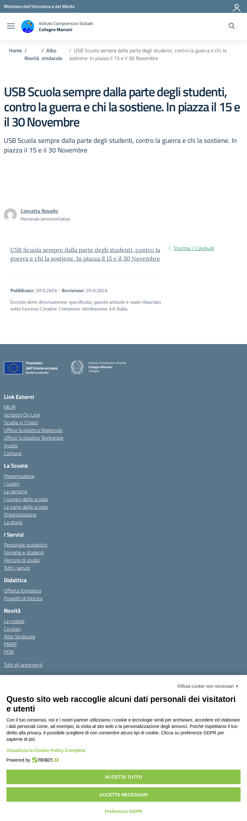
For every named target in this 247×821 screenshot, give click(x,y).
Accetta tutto (123, 777)
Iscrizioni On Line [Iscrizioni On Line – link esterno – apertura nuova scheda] (22, 415)
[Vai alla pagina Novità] (31, 58)
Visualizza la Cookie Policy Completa (46, 750)
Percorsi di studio (22, 560)
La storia (13, 522)
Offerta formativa (22, 590)
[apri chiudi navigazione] (11, 26)
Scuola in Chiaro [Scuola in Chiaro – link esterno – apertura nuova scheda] (21, 422)
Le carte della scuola (26, 507)
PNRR (10, 644)
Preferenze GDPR (123, 811)
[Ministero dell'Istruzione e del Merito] (39, 6)
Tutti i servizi (17, 568)
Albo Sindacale (19, 636)
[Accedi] (237, 6)
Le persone (15, 491)
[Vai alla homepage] (57, 26)
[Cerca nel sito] (232, 26)
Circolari (12, 629)
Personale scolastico (25, 545)
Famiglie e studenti (24, 552)
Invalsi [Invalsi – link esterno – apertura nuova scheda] (11, 445)
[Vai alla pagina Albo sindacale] (51, 54)
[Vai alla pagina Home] (15, 50)
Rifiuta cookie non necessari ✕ (208, 686)
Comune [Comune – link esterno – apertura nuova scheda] (13, 453)
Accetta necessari (123, 794)
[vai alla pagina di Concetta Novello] (39, 211)
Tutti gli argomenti (23, 665)
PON (9, 652)
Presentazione (19, 476)
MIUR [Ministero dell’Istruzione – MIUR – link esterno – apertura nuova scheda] (10, 407)
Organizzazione (20, 514)
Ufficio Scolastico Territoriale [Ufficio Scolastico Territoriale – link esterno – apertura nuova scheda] (33, 438)
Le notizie (14, 621)
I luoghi (11, 484)
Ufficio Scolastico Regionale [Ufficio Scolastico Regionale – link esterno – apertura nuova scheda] (33, 430)
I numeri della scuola (26, 499)
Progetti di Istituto (23, 598)
